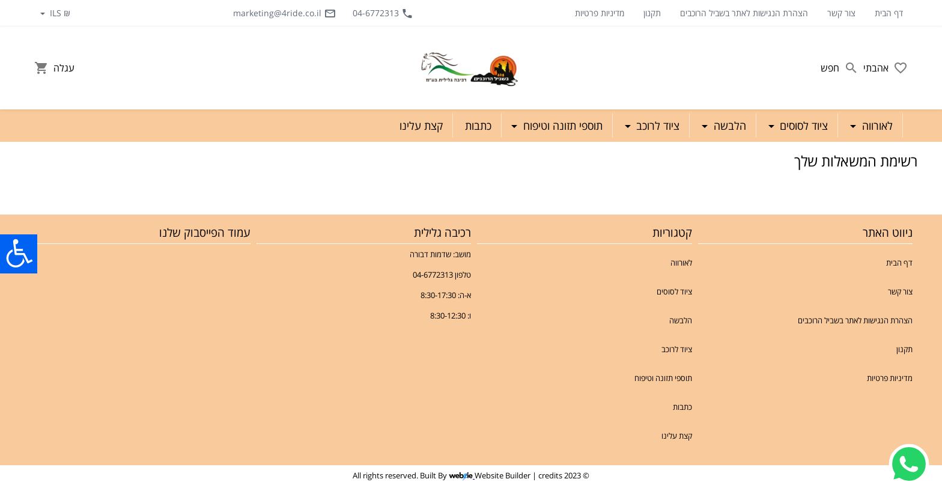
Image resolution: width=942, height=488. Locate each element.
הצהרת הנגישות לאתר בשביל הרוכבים (744, 13)
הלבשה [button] (728, 125)
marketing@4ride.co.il (284, 13)
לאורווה (681, 262)
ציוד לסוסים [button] (802, 125)
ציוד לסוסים (674, 291)
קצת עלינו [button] (421, 125)
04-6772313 (383, 13)
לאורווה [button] (876, 125)
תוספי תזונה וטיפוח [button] (561, 125)
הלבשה (680, 320)
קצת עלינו (676, 435)
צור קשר (841, 13)
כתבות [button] (478, 125)
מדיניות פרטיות (599, 13)
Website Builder (502, 475)
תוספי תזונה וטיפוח (663, 378)
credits (550, 475)
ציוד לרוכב (676, 349)
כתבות (682, 406)
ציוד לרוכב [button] (656, 125)
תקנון (652, 13)
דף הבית (889, 13)
